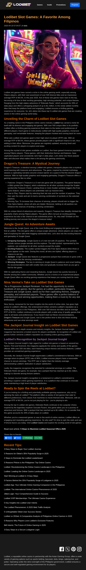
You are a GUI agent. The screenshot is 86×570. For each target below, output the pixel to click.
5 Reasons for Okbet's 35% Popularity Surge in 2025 (26, 454)
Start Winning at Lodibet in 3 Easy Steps (21, 476)
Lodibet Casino (37, 423)
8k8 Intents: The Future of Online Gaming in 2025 (25, 525)
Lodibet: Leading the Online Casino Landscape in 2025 (27, 471)
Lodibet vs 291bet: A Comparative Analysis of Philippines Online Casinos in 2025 (38, 516)
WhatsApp (27, 438)
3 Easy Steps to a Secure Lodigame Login (22, 530)
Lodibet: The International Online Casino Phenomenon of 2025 (30, 489)
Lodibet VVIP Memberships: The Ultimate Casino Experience (29, 498)
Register (75, 5)
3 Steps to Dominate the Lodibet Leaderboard (23, 458)
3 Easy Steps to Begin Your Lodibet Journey (22, 449)
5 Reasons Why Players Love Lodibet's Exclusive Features (29, 521)
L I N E (38, 438)
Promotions (61, 5)
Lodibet (57, 123)
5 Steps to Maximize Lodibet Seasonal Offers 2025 (43, 429)
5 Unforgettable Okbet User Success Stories (22, 512)
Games (40, 5)
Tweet (17, 438)
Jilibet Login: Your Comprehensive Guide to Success (26, 494)
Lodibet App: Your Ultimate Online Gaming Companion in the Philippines (34, 485)
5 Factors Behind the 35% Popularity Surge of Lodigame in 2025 (31, 480)
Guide (49, 5)
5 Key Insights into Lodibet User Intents (20, 503)
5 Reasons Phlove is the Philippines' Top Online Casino (27, 463)
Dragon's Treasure (12, 318)
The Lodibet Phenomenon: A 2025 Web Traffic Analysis (27, 507)
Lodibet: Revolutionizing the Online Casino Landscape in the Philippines (34, 467)
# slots (24, 26)
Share (8, 438)
